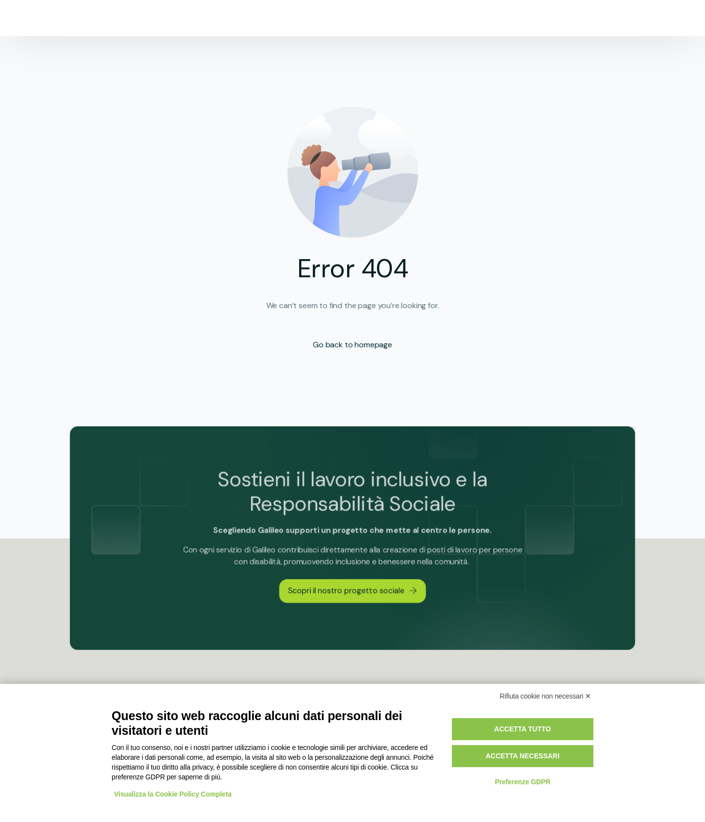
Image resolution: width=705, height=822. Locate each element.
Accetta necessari (523, 756)
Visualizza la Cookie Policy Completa (173, 794)
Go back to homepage (352, 344)
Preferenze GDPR (523, 782)
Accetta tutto (522, 729)
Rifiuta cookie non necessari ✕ (545, 696)
